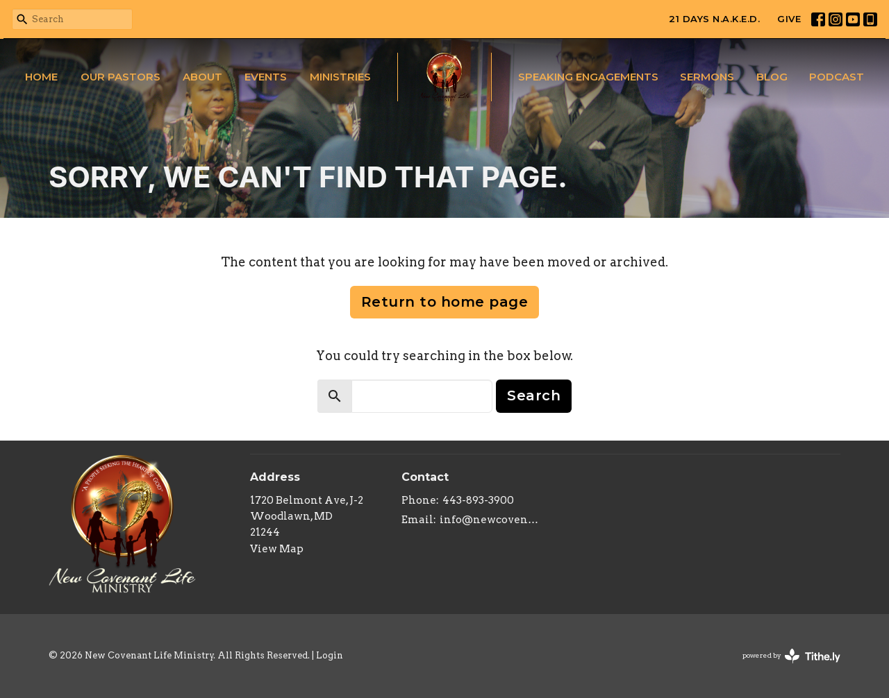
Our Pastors (120, 76)
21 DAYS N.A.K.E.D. (714, 18)
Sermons (707, 76)
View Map (277, 549)
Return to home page (445, 301)
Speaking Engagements (588, 76)
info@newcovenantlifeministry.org (489, 519)
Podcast (836, 76)
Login (329, 655)
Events (265, 76)
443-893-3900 (478, 500)
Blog (772, 76)
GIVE (789, 18)
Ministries (340, 76)
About (202, 76)
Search (533, 395)
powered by (791, 656)
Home (41, 76)
